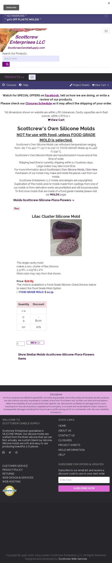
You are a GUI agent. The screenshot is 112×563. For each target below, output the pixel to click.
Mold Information (71, 449)
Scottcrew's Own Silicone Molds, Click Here (72, 169)
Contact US (66, 435)
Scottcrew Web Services (73, 558)
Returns (8, 473)
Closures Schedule (38, 103)
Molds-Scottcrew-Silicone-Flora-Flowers (42, 200)
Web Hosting (11, 481)
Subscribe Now (84, 488)
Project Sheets (80, 85)
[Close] (106, 15)
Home (62, 425)
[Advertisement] (56, 527)
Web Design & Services (17, 477)
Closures (65, 440)
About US (64, 430)
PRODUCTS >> (14, 77)
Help (61, 454)
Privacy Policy (12, 469)
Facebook (52, 95)
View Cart (99, 85)
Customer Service (15, 465)
